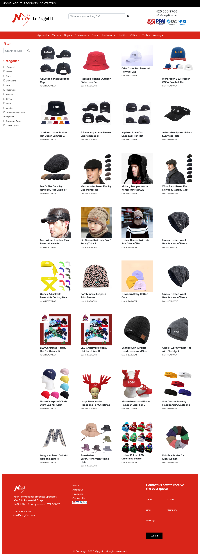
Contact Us (78, 498)
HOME (7, 3)
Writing (157, 35)
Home (75, 485)
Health (121, 35)
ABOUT (17, 3)
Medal (55, 35)
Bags (67, 35)
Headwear (107, 35)
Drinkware (81, 35)
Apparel (42, 35)
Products (77, 494)
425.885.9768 (166, 11)
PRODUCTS (31, 3)
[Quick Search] (96, 16)
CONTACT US (48, 3)
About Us (78, 489)
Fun (94, 35)
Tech (145, 35)
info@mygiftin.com (166, 15)
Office (134, 35)
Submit (154, 536)
